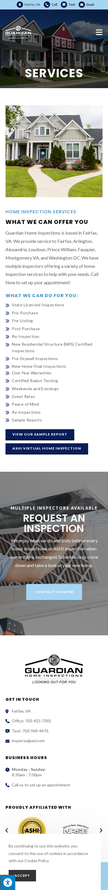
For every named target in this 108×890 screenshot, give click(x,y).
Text (72, 4)
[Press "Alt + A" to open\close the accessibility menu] (7, 882)
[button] (39, 434)
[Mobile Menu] (99, 32)
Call (54, 4)
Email (86, 4)
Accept (22, 875)
